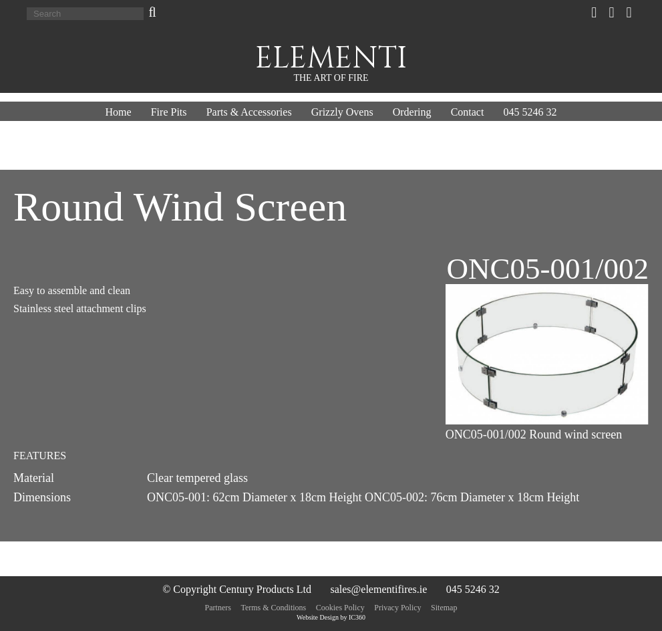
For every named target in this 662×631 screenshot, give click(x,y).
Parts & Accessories (249, 112)
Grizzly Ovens (342, 112)
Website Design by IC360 (331, 617)
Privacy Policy (397, 607)
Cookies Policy (340, 607)
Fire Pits (169, 112)
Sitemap (444, 607)
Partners (218, 607)
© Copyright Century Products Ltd (236, 589)
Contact (467, 112)
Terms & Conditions (273, 607)
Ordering (412, 112)
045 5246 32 (530, 112)
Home (118, 112)
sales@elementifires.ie (378, 589)
